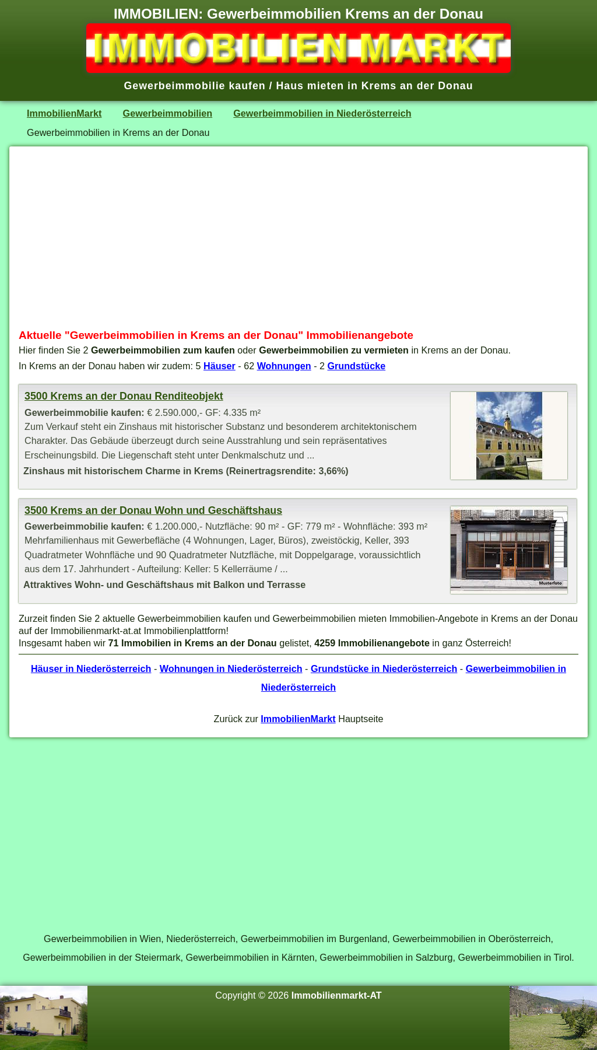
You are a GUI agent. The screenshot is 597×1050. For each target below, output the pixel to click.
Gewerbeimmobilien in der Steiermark (101, 957)
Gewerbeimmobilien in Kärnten (249, 957)
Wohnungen (284, 365)
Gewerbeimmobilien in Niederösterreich (322, 113)
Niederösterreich (201, 938)
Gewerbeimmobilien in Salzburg (385, 957)
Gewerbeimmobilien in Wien (102, 938)
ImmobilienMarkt (64, 113)
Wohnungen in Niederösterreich (231, 668)
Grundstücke (357, 365)
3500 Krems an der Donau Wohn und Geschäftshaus (153, 510)
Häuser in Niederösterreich (91, 668)
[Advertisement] (298, 237)
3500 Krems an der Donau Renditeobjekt (123, 396)
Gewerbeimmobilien (168, 113)
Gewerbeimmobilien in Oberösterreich (471, 938)
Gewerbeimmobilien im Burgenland (314, 938)
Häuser (219, 365)
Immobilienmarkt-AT (337, 995)
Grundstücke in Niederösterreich (384, 668)
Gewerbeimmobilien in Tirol (514, 957)
